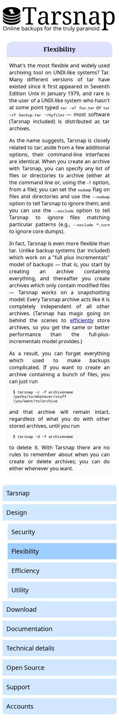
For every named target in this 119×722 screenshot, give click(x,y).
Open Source (25, 667)
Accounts (20, 706)
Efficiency (25, 570)
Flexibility (25, 551)
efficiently (82, 320)
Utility (20, 590)
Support (18, 687)
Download (21, 609)
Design (16, 512)
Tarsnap (18, 493)
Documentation (29, 628)
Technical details (30, 648)
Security (23, 532)
